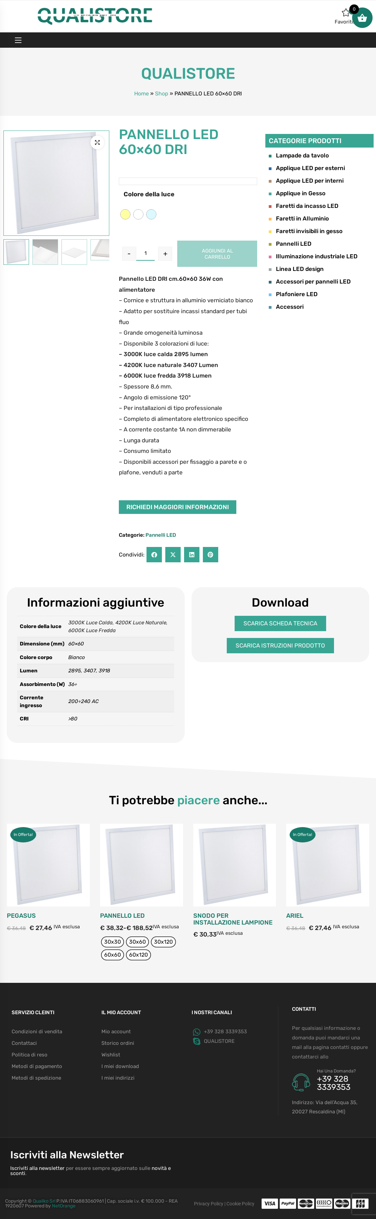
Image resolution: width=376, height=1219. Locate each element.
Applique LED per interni (306, 180)
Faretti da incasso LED (303, 205)
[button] (97, 142)
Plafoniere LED (293, 294)
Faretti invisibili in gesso (306, 231)
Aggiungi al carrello (217, 254)
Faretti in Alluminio (299, 218)
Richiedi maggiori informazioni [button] (177, 507)
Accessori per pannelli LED (310, 281)
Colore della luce (149, 194)
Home (141, 93)
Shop (161, 93)
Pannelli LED (160, 535)
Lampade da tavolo (299, 155)
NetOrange (63, 1206)
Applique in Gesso (297, 193)
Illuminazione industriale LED (313, 256)
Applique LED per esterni (307, 168)
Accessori (286, 306)
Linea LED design (296, 268)
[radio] (125, 214)
